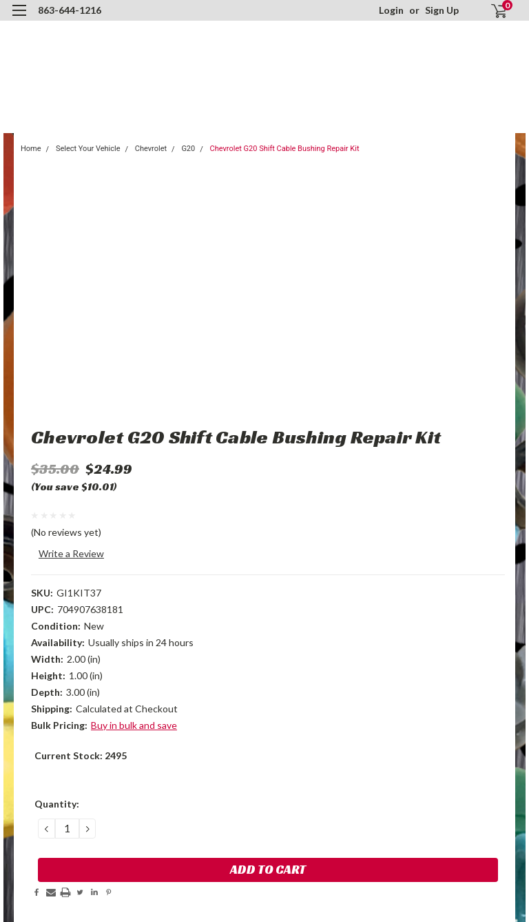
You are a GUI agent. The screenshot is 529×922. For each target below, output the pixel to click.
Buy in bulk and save (134, 725)
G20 (188, 148)
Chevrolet (151, 148)
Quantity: (56, 804)
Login (391, 10)
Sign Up (442, 10)
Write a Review (71, 553)
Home (31, 148)
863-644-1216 (69, 10)
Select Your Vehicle (88, 148)
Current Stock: (80, 755)
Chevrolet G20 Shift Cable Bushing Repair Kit (285, 148)
